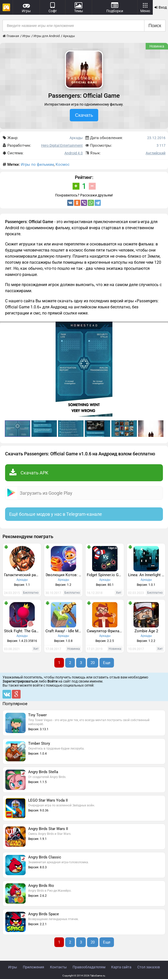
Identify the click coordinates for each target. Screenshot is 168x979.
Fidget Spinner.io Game (105, 575)
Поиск (154, 25)
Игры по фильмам (37, 164)
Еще (106, 662)
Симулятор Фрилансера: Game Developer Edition (105, 631)
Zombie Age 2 (146, 631)
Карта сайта (121, 967)
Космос (63, 164)
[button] (163, 326)
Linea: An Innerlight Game (146, 575)
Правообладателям (89, 967)
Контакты (58, 967)
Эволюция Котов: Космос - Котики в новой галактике (63, 575)
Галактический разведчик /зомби (22, 575)
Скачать (84, 115)
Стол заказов (148, 967)
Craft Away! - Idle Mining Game (63, 631)
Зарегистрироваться (20, 681)
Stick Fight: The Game (22, 631)
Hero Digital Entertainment (62, 145)
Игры (12, 967)
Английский (155, 153)
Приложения (33, 967)
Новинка (156, 46)
